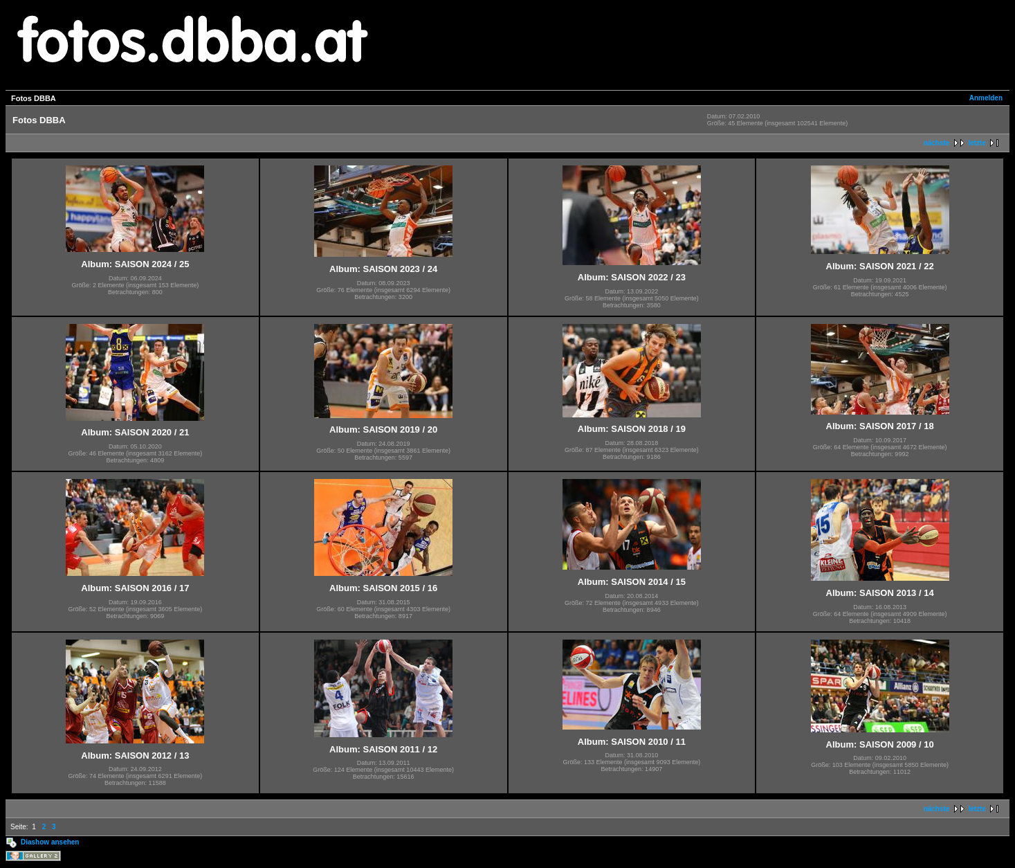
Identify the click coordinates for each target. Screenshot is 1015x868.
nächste (937, 143)
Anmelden (986, 98)
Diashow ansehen (50, 842)
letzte (977, 143)
